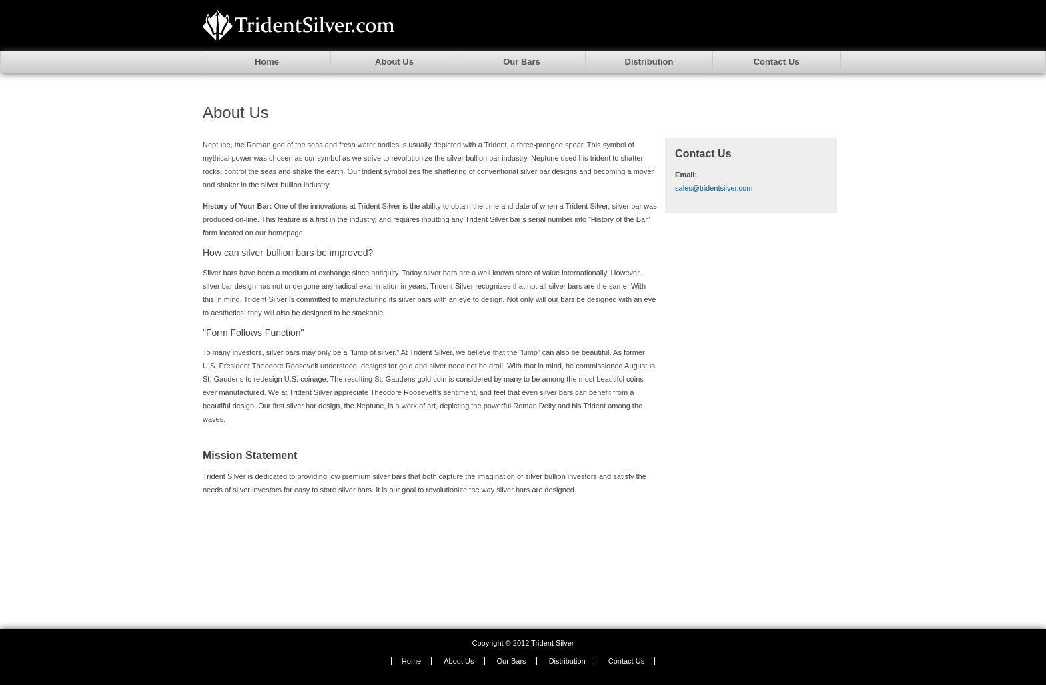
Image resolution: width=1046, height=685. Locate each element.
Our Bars (521, 62)
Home (267, 62)
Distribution (649, 62)
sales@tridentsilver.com (713, 188)
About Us (394, 62)
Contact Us (777, 62)
